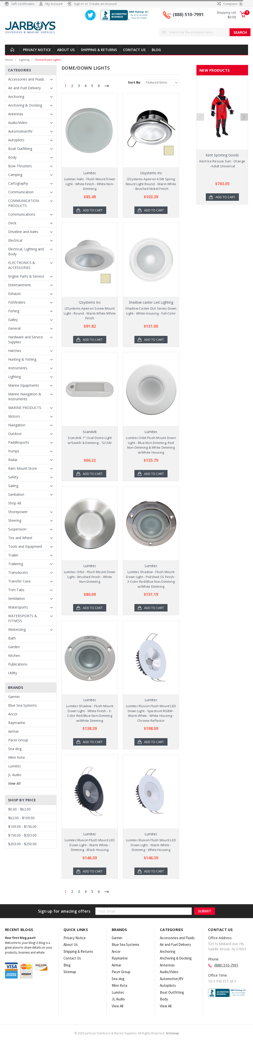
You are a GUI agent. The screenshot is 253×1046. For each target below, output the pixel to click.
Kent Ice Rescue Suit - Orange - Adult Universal (222, 163)
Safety (13, 477)
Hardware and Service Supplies (25, 339)
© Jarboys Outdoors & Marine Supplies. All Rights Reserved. (126, 1033)
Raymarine (16, 722)
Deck (12, 223)
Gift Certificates (23, 3)
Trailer (13, 555)
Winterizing (17, 629)
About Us (66, 49)
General (14, 328)
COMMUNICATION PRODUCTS (23, 203)
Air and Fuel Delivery (24, 88)
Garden (14, 646)
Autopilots (16, 140)
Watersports (18, 607)
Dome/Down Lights (48, 59)
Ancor (13, 714)
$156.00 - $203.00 (22, 835)
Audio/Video (17, 122)
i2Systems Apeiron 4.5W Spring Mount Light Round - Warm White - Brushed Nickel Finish (151, 184)
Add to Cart (93, 210)
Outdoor (15, 433)
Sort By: (134, 82)
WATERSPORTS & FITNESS (22, 618)
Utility (12, 672)
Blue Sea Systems (22, 705)
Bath (12, 638)
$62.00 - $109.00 (21, 817)
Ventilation (16, 598)
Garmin (14, 696)
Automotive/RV (20, 131)
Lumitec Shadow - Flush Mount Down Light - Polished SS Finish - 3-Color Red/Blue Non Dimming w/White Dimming (151, 579)
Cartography (18, 183)
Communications (21, 214)
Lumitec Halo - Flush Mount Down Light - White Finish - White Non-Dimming (89, 184)
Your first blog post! (20, 938)
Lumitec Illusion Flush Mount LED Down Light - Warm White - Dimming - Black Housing (90, 845)
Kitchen (14, 655)
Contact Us (134, 49)
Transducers (18, 572)
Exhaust (14, 293)
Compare (230, 3)
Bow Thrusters (20, 166)
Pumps (13, 451)
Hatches (14, 350)
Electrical (15, 240)
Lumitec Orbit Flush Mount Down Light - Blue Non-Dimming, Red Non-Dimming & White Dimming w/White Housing (151, 445)
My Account (54, 3)
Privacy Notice (37, 49)
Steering (14, 520)
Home (9, 59)
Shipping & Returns (99, 49)
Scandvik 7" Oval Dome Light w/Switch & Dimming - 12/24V (90, 440)
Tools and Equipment (25, 546)
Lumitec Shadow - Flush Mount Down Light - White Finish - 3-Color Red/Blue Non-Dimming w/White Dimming (89, 713)
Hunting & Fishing (22, 359)
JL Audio (14, 774)
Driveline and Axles (23, 231)
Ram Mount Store (22, 468)
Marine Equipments (23, 385)
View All (14, 783)
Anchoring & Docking (25, 105)
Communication (21, 192)
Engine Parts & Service (26, 276)
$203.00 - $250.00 (22, 844)
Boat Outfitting (20, 148)
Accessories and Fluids (26, 79)
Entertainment (19, 285)
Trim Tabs (16, 589)
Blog (156, 49)
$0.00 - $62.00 (19, 809)
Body (12, 157)
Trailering (15, 563)
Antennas (15, 114)
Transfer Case (19, 581)
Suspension (17, 529)
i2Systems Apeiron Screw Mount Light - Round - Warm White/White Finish (90, 313)
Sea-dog (14, 748)
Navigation (16, 425)
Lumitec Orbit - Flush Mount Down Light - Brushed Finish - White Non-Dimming (90, 577)
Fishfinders (16, 302)
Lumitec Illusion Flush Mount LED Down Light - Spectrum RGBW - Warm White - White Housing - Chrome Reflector (151, 713)
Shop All (14, 503)
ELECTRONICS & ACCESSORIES (21, 265)
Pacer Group (18, 740)
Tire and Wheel (20, 537)
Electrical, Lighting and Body (26, 251)
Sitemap (69, 971)
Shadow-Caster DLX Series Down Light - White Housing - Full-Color (150, 311)
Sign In (79, 3)
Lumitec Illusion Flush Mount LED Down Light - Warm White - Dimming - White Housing (151, 845)
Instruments (17, 368)
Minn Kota (16, 757)
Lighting (24, 59)
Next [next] (244, 130)
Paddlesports (18, 442)
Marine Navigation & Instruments (24, 396)
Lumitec (14, 766)
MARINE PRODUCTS (24, 407)
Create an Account (103, 3)
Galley (13, 319)
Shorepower (18, 511)
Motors (14, 416)
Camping (15, 174)
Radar (13, 459)
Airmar (13, 731)
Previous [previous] (200, 130)
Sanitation (16, 494)
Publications (17, 664)
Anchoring (16, 96)
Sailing (13, 485)
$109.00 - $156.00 (22, 826)
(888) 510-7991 (188, 14)
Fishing (13, 311)
